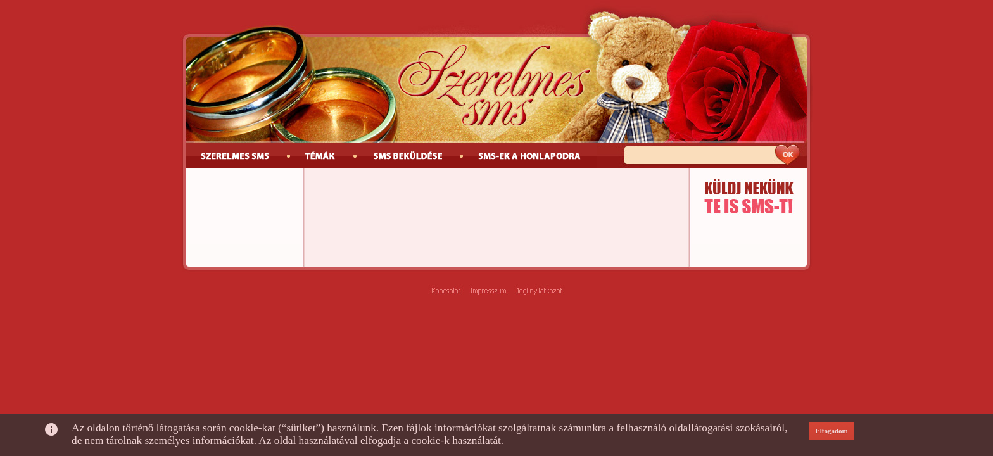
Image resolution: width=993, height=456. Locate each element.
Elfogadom (831, 430)
